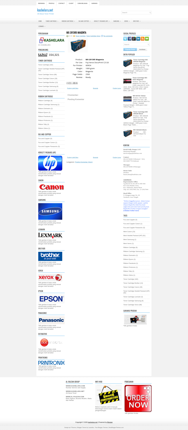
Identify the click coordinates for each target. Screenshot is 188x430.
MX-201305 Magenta (76, 32)
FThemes (73, 427)
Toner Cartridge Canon (46, 78)
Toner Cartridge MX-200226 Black (140, 113)
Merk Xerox (127, 243)
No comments (108, 36)
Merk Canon (127, 231)
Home (40, 21)
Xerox (127, 20)
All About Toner (71, 393)
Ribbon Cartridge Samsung (47, 104)
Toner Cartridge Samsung (47, 86)
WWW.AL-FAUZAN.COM (75, 397)
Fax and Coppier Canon (46, 142)
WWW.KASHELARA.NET (75, 391)
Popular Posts (130, 49)
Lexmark (42, 25)
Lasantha (91, 427)
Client (71, 3)
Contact (61, 3)
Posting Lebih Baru (72, 88)
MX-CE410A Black (140, 130)
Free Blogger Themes (101, 427)
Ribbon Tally (42, 124)
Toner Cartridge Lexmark (46, 90)
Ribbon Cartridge (69, 20)
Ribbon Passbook (44, 116)
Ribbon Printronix (44, 120)
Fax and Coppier (85, 20)
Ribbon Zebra (43, 128)
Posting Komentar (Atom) (84, 162)
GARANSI (94, 3)
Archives (142, 49)
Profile (51, 3)
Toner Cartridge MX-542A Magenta (140, 78)
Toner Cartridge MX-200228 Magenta (140, 60)
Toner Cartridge (53, 20)
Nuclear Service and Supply (75, 388)
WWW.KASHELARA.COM (75, 386)
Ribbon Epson (43, 112)
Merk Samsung (128, 239)
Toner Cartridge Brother (46, 82)
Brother (137, 20)
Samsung (117, 20)
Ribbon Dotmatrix (44, 108)
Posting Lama (117, 88)
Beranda (41, 3)
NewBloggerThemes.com (116, 427)
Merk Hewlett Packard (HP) (132, 235)
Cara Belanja (82, 3)
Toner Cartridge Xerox (45, 74)
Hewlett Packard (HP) (102, 20)
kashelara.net (45, 10)
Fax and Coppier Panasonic (47, 146)
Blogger (110, 422)
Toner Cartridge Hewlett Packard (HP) (51, 69)
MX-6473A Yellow (139, 96)
